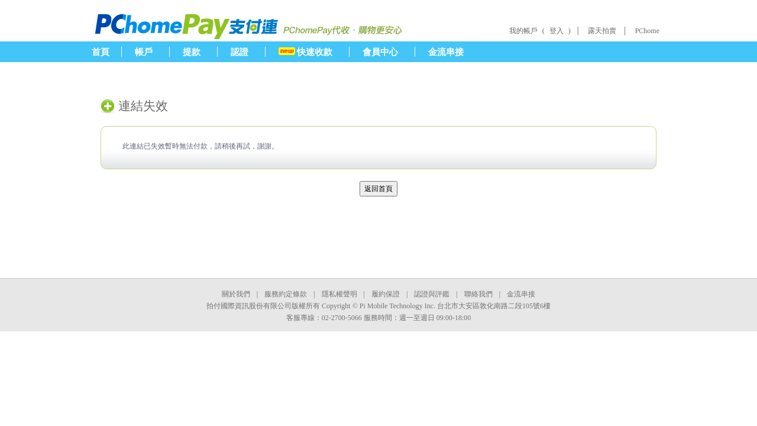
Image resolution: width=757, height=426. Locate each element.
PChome (647, 31)
